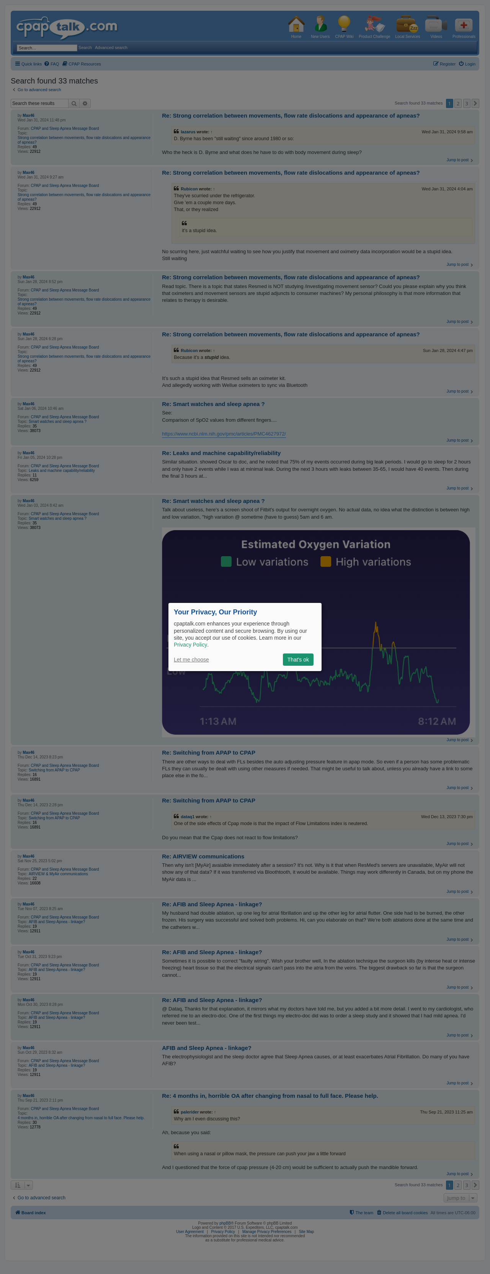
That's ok (298, 660)
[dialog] (245, 637)
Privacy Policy (190, 645)
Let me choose (191, 660)
